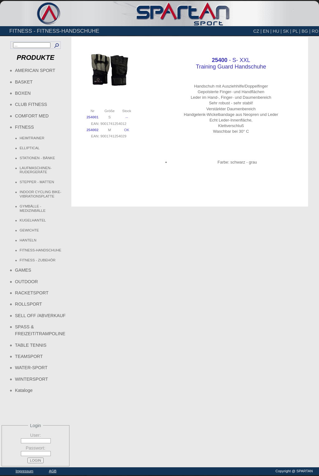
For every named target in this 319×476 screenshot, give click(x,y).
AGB (52, 471)
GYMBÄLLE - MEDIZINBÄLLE (32, 208)
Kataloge (24, 390)
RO (315, 31)
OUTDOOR (26, 281)
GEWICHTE (29, 230)
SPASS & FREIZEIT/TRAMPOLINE (40, 330)
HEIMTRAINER (32, 138)
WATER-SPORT (31, 367)
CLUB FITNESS (31, 104)
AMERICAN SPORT (35, 70)
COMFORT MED (32, 115)
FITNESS (24, 127)
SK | (287, 31)
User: (35, 435)
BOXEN (23, 93)
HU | (277, 31)
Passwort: (35, 447)
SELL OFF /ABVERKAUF (40, 315)
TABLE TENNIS (30, 345)
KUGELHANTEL (33, 220)
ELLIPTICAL (30, 148)
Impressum (24, 471)
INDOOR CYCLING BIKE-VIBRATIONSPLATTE (40, 194)
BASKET (24, 81)
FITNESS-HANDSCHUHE (40, 250)
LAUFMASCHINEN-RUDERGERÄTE (35, 170)
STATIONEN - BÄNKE (37, 158)
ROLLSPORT (28, 304)
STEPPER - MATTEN (37, 182)
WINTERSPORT (31, 379)
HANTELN (28, 240)
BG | (306, 31)
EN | (267, 31)
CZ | (257, 31)
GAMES (23, 270)
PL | (296, 31)
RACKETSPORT (32, 292)
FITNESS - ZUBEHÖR (37, 260)
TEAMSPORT (29, 356)
